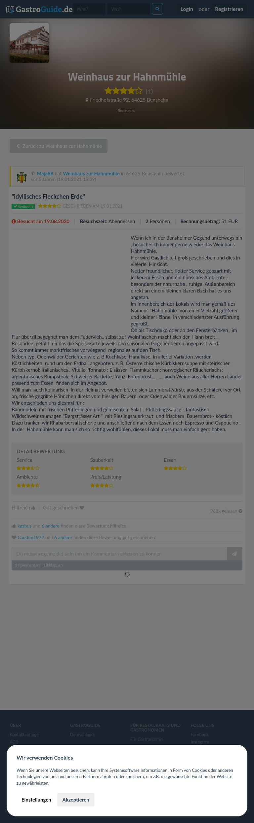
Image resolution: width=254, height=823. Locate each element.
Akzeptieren (75, 800)
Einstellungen (36, 800)
